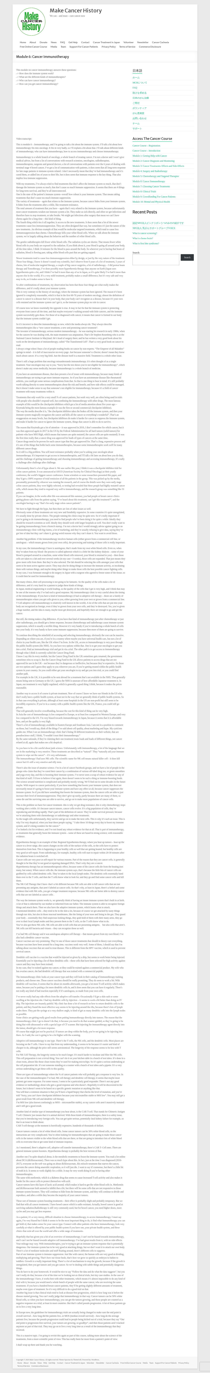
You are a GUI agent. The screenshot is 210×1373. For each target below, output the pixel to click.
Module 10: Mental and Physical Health (151, 201)
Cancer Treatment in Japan (106, 42)
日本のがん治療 (141, 98)
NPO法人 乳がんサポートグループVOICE (154, 228)
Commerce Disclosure (150, 46)
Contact (85, 42)
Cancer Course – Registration (146, 145)
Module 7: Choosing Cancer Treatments (151, 186)
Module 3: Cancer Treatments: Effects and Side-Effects (158, 166)
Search (136, 252)
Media (54, 46)
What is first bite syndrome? (146, 243)
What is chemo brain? (143, 238)
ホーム (136, 77)
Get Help (73, 42)
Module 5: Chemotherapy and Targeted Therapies (156, 176)
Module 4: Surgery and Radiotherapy (150, 171)
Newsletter (142, 42)
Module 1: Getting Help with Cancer (150, 156)
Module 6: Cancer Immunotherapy (149, 181)
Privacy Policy (109, 46)
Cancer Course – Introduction (146, 150)
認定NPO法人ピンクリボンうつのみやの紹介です (158, 223)
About (33, 42)
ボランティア (140, 108)
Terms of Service (127, 46)
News (54, 42)
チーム (136, 123)
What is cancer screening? (145, 233)
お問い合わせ (140, 118)
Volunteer (129, 42)
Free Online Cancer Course (33, 46)
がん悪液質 (138, 113)
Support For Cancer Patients (84, 46)
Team (63, 46)
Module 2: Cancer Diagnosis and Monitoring (154, 161)
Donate (43, 42)
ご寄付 (136, 103)
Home (23, 42)
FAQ (62, 42)
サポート (137, 128)
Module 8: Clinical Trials (144, 191)
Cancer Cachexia (160, 42)
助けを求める (140, 93)
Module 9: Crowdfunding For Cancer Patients (154, 196)
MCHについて (140, 82)
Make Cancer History (76, 10)
